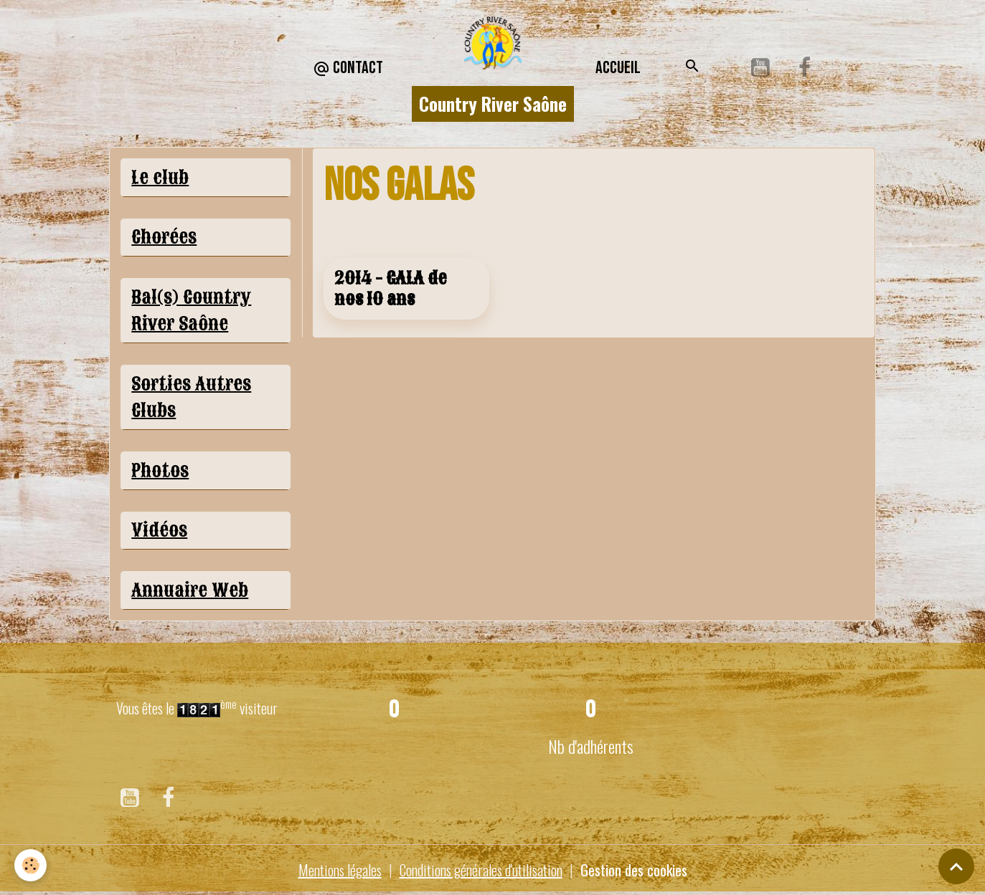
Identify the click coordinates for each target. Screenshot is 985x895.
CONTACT (348, 68)
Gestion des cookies (633, 870)
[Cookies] (30, 865)
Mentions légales (340, 870)
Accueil (618, 67)
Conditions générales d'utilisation (481, 870)
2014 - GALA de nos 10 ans (390, 289)
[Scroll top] (956, 866)
